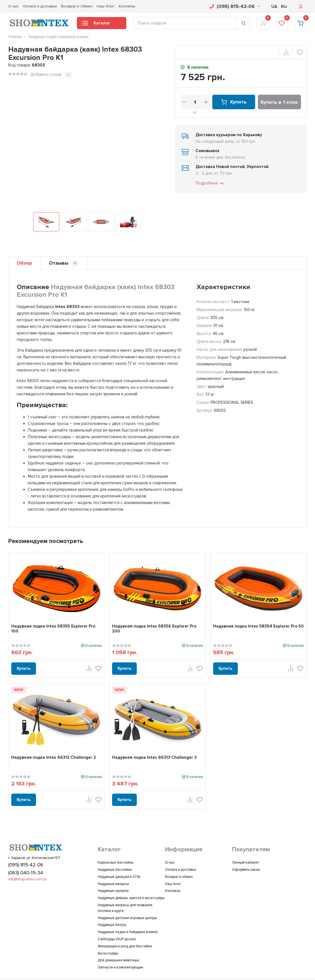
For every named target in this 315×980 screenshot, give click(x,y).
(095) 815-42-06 (235, 6)
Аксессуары (108, 953)
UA (274, 6)
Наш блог (106, 6)
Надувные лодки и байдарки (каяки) (58, 37)
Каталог (95, 25)
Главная (14, 37)
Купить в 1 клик (279, 102)
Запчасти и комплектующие (120, 967)
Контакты (127, 6)
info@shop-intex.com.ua (27, 879)
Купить (234, 102)
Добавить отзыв (46, 74)
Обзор (24, 263)
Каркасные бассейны (115, 862)
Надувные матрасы (113, 884)
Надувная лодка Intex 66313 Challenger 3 (154, 757)
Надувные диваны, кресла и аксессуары (131, 898)
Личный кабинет (245, 862)
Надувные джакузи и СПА (119, 877)
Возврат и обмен (77, 6)
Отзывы (64, 263)
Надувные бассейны (115, 869)
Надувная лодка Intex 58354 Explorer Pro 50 (258, 626)
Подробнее (210, 183)
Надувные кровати (113, 891)
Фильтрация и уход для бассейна (125, 946)
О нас (13, 6)
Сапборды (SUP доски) (116, 939)
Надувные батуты (112, 925)
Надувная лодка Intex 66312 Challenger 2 (53, 757)
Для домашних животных (118, 960)
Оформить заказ (246, 869)
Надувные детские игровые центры (127, 918)
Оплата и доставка (40, 6)
